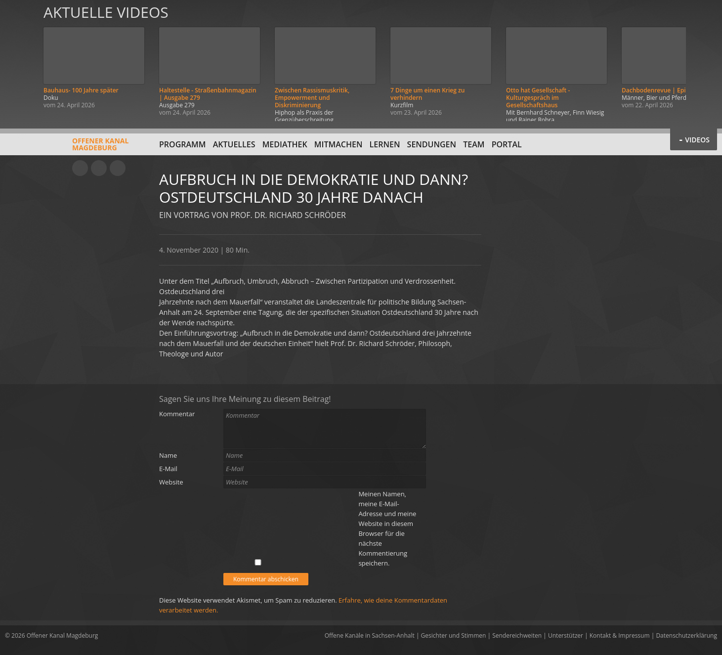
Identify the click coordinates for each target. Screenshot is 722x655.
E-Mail (168, 468)
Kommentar (177, 413)
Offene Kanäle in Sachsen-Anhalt (370, 635)
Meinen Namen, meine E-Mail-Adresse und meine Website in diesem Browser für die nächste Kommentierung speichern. (387, 528)
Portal (507, 144)
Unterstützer (565, 635)
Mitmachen (338, 144)
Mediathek (284, 144)
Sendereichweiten (517, 635)
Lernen (385, 144)
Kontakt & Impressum (620, 635)
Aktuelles (234, 144)
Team (473, 144)
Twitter (118, 168)
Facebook (99, 168)
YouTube (80, 168)
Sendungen (431, 144)
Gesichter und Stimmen (453, 635)
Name (168, 455)
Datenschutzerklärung (686, 635)
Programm (182, 144)
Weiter (703, 60)
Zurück (19, 60)
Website (171, 482)
